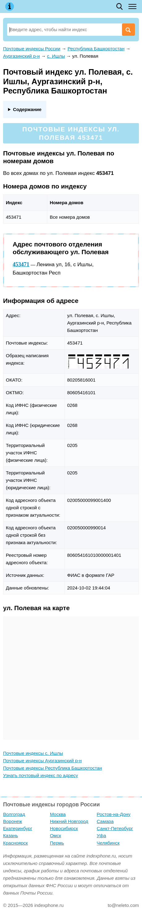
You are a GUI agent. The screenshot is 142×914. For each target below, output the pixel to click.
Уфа (101, 835)
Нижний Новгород (69, 821)
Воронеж (12, 821)
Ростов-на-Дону (113, 814)
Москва (58, 814)
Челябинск (108, 843)
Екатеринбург (17, 828)
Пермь (57, 843)
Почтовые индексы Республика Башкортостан (52, 768)
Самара (105, 821)
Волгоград (14, 814)
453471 (21, 264)
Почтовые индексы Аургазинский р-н (42, 760)
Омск (55, 835)
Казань (10, 835)
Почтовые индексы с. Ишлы (33, 753)
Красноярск (15, 843)
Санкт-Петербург (115, 828)
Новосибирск (64, 828)
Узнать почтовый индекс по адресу (40, 775)
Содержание (27, 109)
